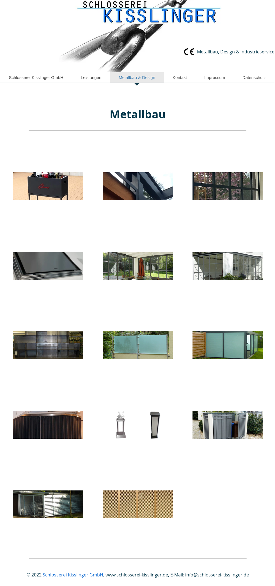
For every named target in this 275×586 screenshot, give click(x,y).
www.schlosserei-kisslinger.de (137, 575)
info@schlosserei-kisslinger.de (217, 575)
